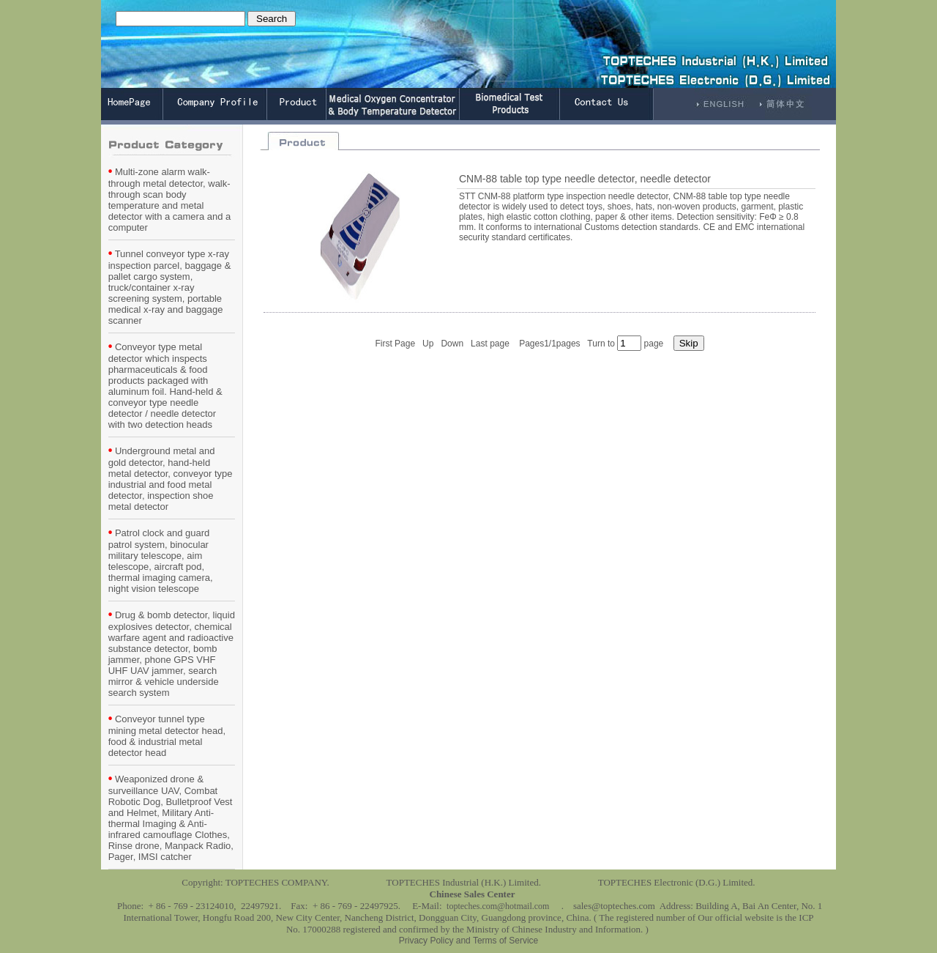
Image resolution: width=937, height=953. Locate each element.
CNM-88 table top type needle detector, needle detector (585, 179)
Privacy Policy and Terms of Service (469, 940)
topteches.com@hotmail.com (498, 906)
